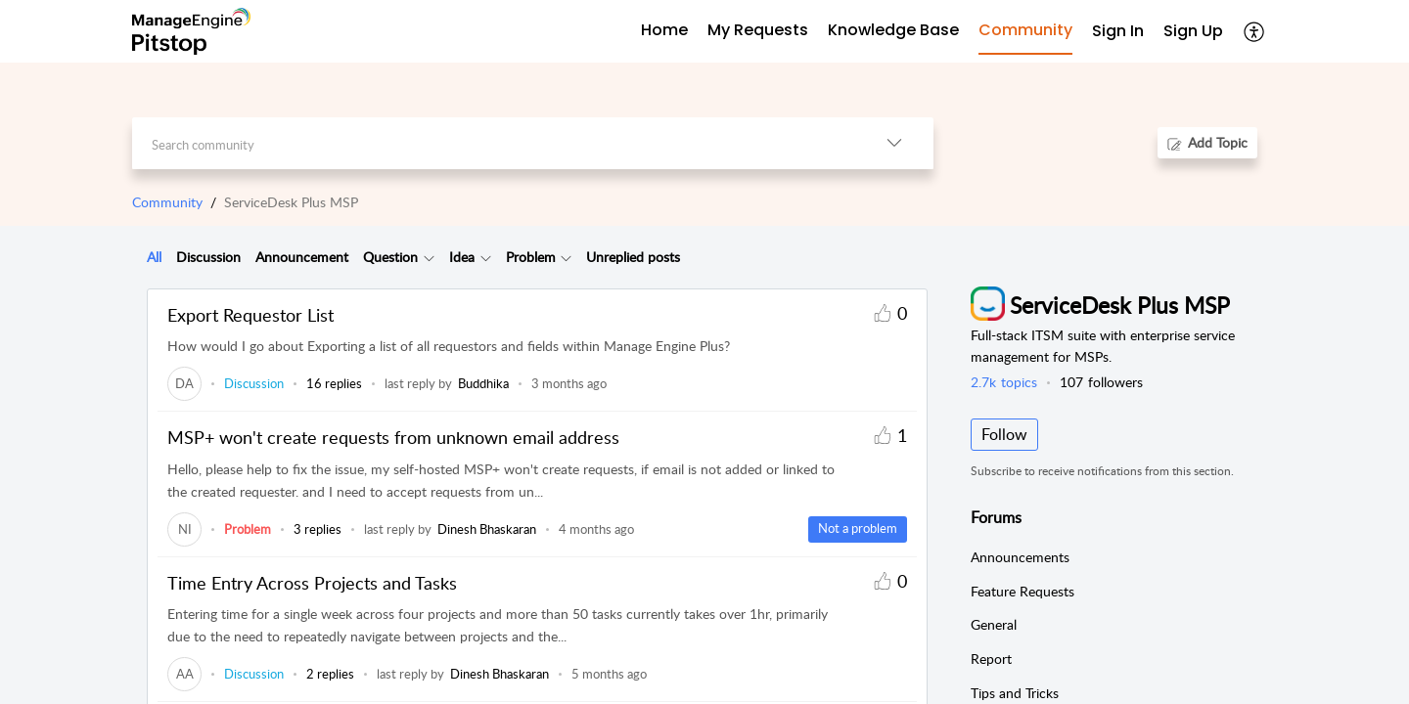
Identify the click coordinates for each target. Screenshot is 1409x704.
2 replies (330, 673)
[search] (493, 143)
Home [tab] (664, 30)
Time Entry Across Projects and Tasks (312, 582)
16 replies (334, 383)
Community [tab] (1025, 30)
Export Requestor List (250, 315)
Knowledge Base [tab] (893, 30)
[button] (1255, 31)
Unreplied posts (633, 256)
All (154, 256)
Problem (531, 256)
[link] (184, 383)
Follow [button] (1004, 434)
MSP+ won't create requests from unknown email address (393, 437)
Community (167, 202)
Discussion (208, 256)
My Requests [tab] (757, 30)
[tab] (154, 257)
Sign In (1118, 31)
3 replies (317, 529)
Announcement (301, 256)
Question (390, 256)
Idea (462, 256)
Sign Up (1193, 31)
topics (1004, 382)
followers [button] (1101, 382)
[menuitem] (1118, 32)
